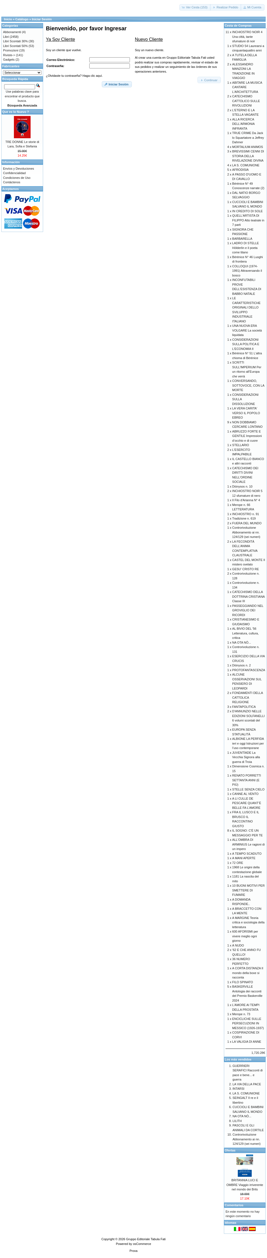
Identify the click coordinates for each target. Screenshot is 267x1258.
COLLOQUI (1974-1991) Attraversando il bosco (247, 271)
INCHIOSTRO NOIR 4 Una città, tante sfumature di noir (247, 36)
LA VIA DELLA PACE (247, 1084)
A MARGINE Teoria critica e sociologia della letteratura (248, 922)
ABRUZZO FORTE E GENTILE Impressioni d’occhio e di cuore (247, 436)
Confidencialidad (14, 173)
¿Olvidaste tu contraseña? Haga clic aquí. (74, 75)
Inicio (8, 19)
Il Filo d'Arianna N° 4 (246, 500)
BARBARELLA (242, 238)
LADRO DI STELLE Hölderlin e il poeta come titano (245, 247)
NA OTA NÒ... (241, 642)
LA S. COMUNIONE (245, 165)
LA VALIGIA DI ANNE (246, 1041)
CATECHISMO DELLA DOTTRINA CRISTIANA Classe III (248, 596)
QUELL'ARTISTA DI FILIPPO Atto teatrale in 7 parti (248, 220)
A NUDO (238, 945)
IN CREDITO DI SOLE (247, 211)
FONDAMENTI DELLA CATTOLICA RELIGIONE (247, 697)
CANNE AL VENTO (245, 793)
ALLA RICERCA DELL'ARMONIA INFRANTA (243, 124)
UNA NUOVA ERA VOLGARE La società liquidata (247, 330)
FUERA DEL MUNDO (246, 523)
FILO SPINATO (242, 982)
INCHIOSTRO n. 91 (245, 514)
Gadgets (9, 59)
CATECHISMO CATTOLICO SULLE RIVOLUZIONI (246, 101)
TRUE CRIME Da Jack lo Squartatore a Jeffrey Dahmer (248, 137)
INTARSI (238, 1088)
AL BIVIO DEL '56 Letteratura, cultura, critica (245, 633)
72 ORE (237, 862)
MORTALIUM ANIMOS (247, 147)
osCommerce (142, 1243)
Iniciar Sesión (42, 19)
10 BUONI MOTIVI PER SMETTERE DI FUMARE (248, 890)
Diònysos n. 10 (242, 486)
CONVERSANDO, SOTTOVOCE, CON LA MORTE (248, 385)
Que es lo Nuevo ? (15, 111)
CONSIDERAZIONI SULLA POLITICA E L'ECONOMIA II (245, 344)
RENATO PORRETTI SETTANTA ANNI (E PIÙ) (246, 780)
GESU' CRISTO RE (245, 569)
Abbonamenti (12, 32)
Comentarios (234, 1205)
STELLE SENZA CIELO (248, 789)
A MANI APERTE (244, 858)
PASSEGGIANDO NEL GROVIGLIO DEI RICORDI (247, 610)
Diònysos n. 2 (241, 665)
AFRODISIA (240, 169)
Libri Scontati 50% (15, 46)
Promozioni (10, 50)
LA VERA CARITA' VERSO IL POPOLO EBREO (246, 413)
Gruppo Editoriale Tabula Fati (145, 1239)
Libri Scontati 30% (15, 41)
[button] (195, 7)
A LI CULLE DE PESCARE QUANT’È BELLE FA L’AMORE (246, 803)
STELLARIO (240, 445)
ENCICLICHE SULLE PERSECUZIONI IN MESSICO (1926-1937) (248, 1023)
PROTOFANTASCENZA (248, 670)
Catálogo (21, 19)
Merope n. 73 (241, 1014)
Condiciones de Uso (16, 177)
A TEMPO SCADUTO (246, 853)
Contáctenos (11, 182)
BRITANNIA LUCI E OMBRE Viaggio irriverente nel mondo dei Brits (244, 1184)
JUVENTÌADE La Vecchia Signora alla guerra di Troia (246, 757)
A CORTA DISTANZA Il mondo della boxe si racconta (247, 973)
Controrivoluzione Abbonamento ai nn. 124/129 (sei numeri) (246, 532)
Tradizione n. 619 (244, 518)
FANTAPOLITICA (244, 706)
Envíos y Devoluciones (18, 168)
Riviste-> (9, 55)
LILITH (237, 1121)
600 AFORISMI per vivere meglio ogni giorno (245, 936)
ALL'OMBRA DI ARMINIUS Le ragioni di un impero (248, 844)
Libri (6, 36)
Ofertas (230, 1150)
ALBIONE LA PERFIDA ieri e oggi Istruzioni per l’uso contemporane (248, 743)
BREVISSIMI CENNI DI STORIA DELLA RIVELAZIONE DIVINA (248, 156)
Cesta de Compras (238, 25)
